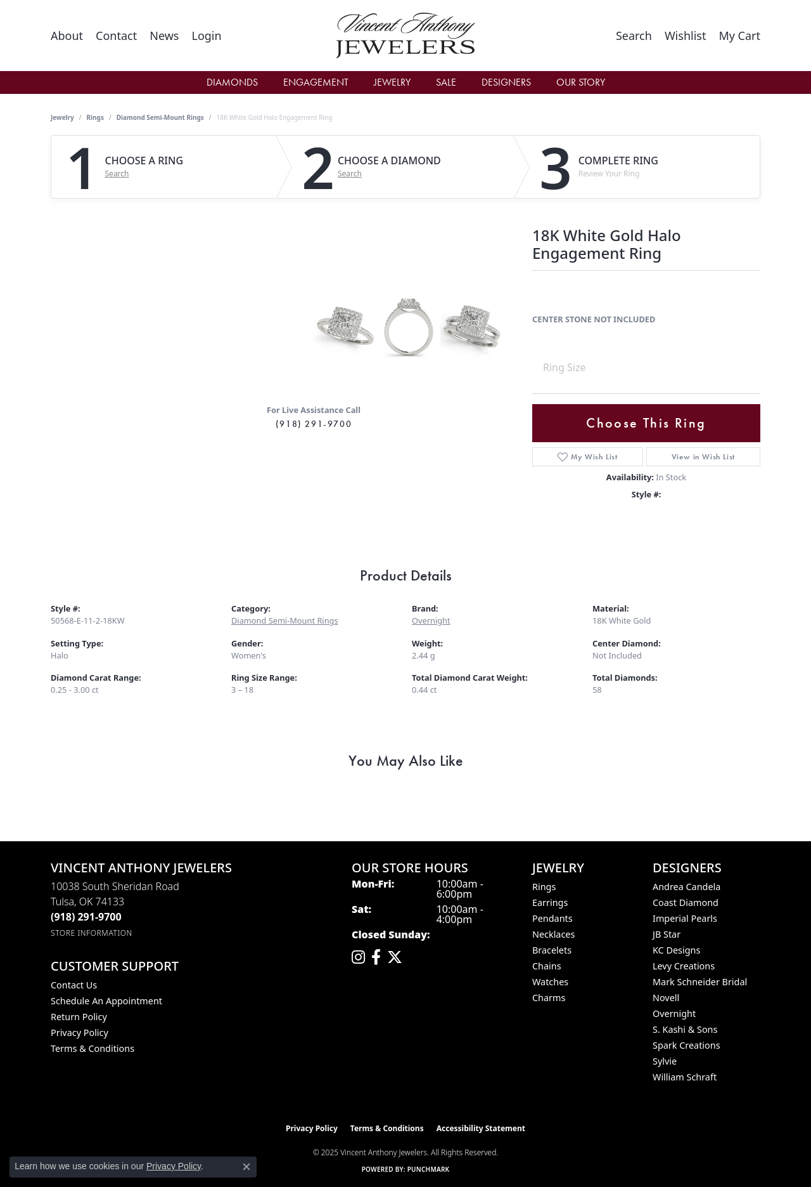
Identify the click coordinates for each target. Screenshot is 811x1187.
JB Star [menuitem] (666, 934)
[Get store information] (91, 933)
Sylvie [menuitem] (665, 1061)
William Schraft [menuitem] (685, 1077)
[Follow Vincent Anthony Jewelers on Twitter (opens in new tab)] (394, 957)
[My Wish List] (685, 35)
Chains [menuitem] (546, 966)
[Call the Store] (86, 917)
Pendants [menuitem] (552, 918)
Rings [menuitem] (544, 887)
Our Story (580, 82)
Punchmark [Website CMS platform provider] (428, 1169)
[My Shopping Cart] (739, 35)
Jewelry (392, 82)
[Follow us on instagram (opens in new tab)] (358, 957)
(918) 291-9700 (314, 424)
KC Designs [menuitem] (676, 950)
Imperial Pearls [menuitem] (685, 918)
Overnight (431, 620)
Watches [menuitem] (550, 982)
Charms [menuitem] (548, 998)
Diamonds (232, 82)
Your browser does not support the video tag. (219, 342)
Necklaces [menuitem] (553, 934)
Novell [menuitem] (666, 998)
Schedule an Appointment (106, 1001)
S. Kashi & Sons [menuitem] (685, 1029)
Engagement (315, 82)
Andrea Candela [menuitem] (686, 887)
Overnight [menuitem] (674, 1013)
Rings (95, 117)
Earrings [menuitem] (550, 902)
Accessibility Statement (481, 1128)
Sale (446, 82)
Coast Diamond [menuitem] (685, 902)
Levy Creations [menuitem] (684, 966)
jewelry (62, 117)
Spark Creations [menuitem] (686, 1045)
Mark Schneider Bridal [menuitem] (700, 982)
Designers (506, 82)
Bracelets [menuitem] (552, 950)
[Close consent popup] (246, 1167)
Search (117, 173)
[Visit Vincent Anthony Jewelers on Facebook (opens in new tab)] (376, 957)
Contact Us (74, 985)
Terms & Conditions (92, 1048)
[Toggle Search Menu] (634, 35)
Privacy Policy (79, 1032)
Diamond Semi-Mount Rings (160, 117)
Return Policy (79, 1017)
